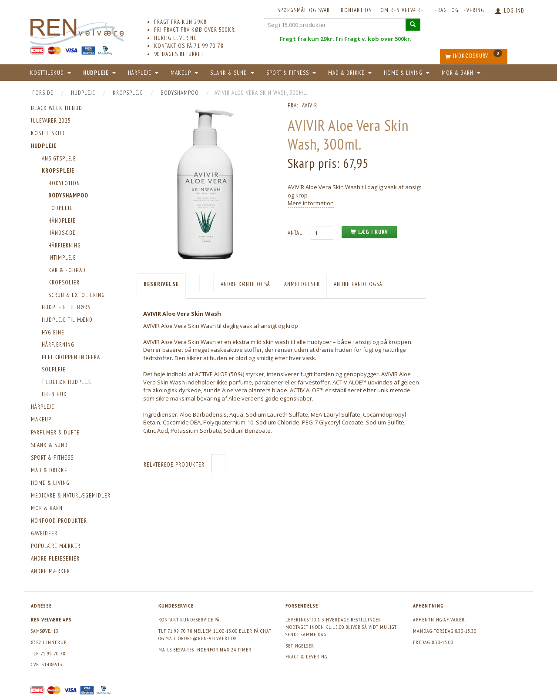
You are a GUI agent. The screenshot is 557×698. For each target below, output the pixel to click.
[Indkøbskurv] (473, 56)
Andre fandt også (358, 284)
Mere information (311, 203)
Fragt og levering (459, 10)
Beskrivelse (161, 284)
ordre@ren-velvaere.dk (207, 638)
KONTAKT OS (356, 10)
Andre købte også (245, 284)
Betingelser (299, 645)
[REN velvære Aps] (77, 30)
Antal (296, 233)
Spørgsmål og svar (303, 10)
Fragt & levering (306, 656)
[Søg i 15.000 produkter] (413, 24)
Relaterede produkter (174, 464)
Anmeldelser (302, 284)
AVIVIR (309, 105)
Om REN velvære (401, 10)
